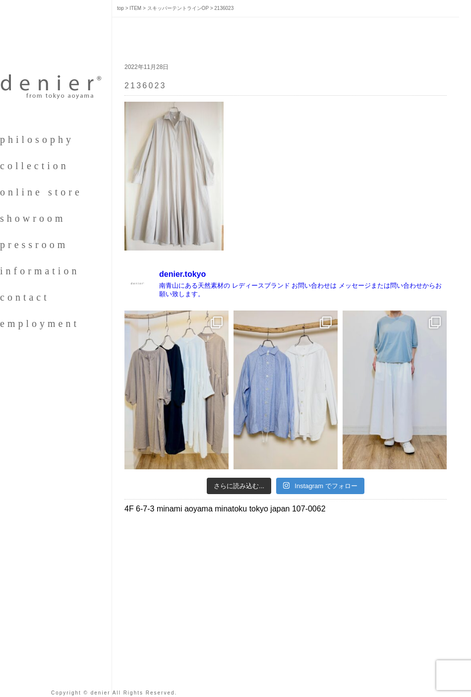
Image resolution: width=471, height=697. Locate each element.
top (120, 8)
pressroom (34, 244)
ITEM (135, 8)
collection (34, 165)
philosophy (37, 139)
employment (39, 323)
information (39, 270)
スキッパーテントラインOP (178, 8)
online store (41, 192)
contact (25, 297)
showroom (32, 218)
